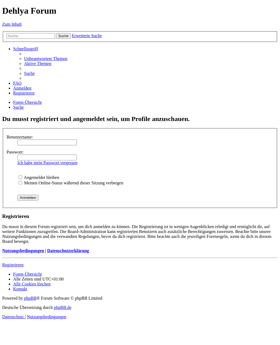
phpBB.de (62, 307)
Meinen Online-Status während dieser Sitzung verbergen (71, 183)
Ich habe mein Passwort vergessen (47, 162)
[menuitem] (45, 58)
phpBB (30, 298)
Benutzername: (20, 137)
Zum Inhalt (12, 24)
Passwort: (15, 152)
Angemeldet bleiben (39, 177)
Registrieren (13, 265)
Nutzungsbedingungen (23, 250)
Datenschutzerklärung (68, 250)
